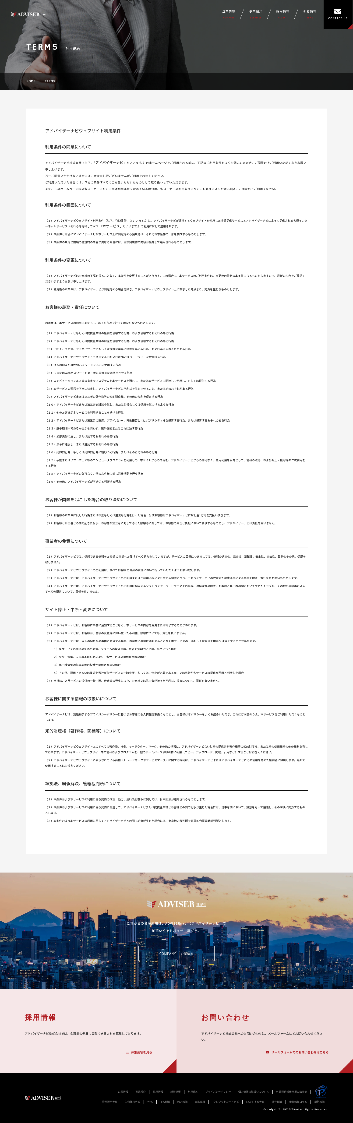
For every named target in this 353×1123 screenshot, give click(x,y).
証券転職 (277, 1101)
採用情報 (283, 14)
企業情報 (229, 14)
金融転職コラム (298, 1101)
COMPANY (176, 953)
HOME (30, 81)
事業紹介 (256, 14)
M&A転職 (182, 1101)
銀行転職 (319, 1101)
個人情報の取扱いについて (253, 1092)
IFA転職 (165, 1101)
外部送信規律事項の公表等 (291, 1092)
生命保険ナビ (132, 1101)
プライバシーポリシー (218, 1092)
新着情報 (310, 14)
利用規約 (193, 1092)
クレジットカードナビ (226, 1101)
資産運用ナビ (109, 1101)
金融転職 (200, 1101)
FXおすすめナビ (255, 1101)
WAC (150, 1101)
